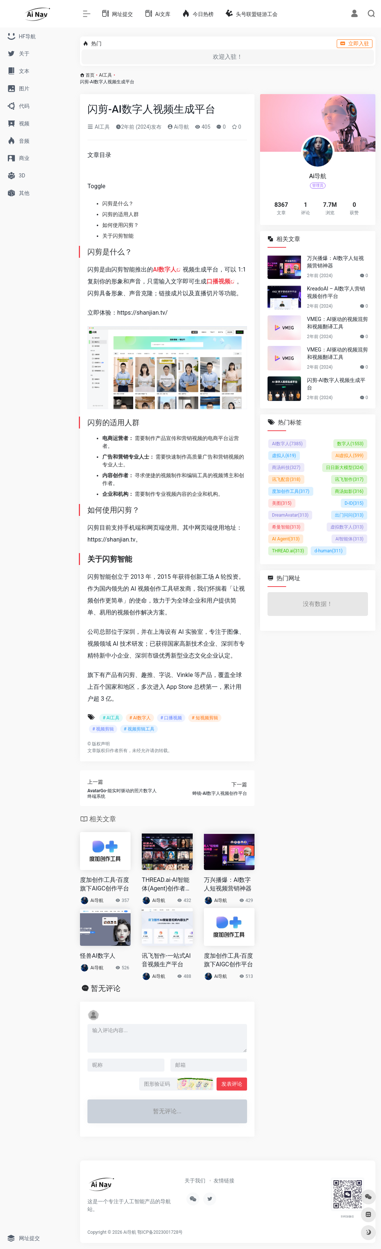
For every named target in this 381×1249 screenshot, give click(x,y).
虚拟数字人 (347, 527)
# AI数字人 (139, 717)
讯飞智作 (349, 479)
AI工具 (105, 75)
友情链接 (224, 1181)
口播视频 (218, 281)
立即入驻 (354, 43)
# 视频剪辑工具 (139, 729)
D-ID (354, 503)
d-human (328, 550)
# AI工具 (111, 717)
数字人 (350, 443)
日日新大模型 (345, 467)
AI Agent (286, 539)
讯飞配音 (286, 479)
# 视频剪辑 (103, 729)
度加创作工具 (291, 491)
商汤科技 (286, 467)
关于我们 (195, 1181)
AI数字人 (164, 269)
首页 (90, 75)
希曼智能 (286, 527)
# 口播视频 (171, 717)
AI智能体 (349, 539)
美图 (282, 503)
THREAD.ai (288, 550)
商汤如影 (349, 491)
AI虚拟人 (349, 455)
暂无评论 (106, 988)
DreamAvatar (290, 515)
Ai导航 (178, 127)
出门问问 (349, 515)
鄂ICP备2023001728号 (160, 1232)
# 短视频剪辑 (205, 717)
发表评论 (231, 1084)
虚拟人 (284, 455)
